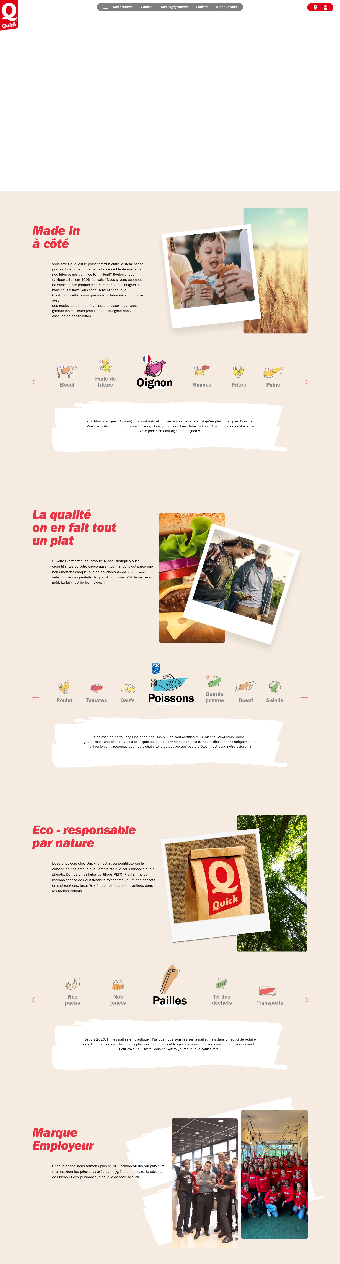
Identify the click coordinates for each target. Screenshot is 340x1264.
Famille (146, 7)
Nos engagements (174, 7)
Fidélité (202, 7)
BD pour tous (226, 7)
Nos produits (122, 7)
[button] (105, 7)
